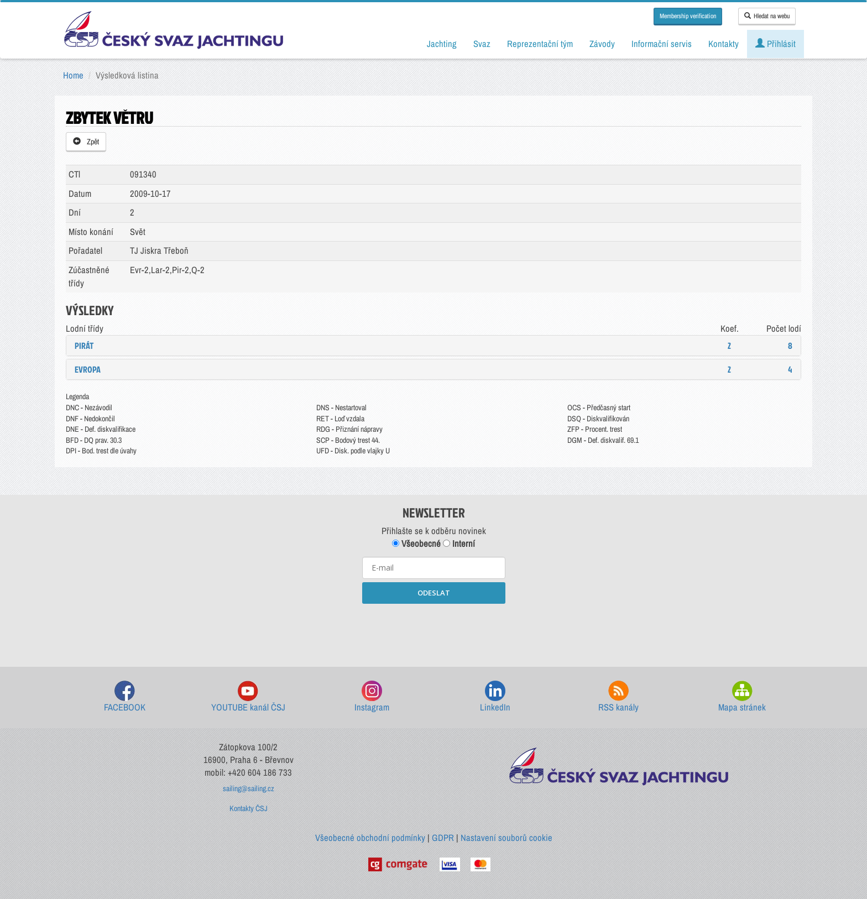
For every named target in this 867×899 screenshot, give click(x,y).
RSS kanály (618, 697)
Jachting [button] (442, 44)
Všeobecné (416, 543)
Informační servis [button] (661, 44)
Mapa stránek (742, 697)
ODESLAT (433, 593)
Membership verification (688, 16)
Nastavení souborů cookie (506, 838)
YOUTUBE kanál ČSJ (248, 697)
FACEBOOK (124, 697)
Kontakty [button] (723, 44)
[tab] (433, 346)
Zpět (86, 142)
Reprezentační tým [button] (540, 44)
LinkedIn (495, 697)
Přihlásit (775, 44)
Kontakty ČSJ (248, 808)
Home (73, 75)
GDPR (443, 838)
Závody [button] (602, 44)
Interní (459, 543)
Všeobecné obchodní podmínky (370, 838)
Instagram (371, 697)
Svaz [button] (481, 44)
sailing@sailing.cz (248, 788)
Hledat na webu (767, 16)
